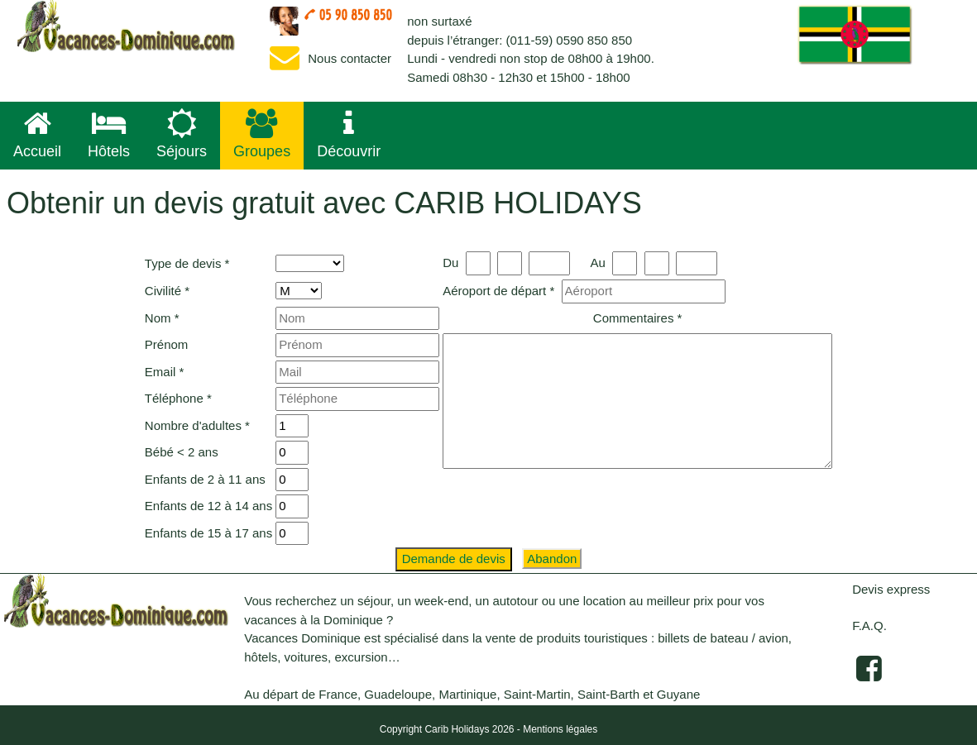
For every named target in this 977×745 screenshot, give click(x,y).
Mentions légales (560, 729)
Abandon (552, 559)
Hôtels (109, 134)
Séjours (181, 134)
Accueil (37, 134)
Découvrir (349, 134)
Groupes (261, 134)
